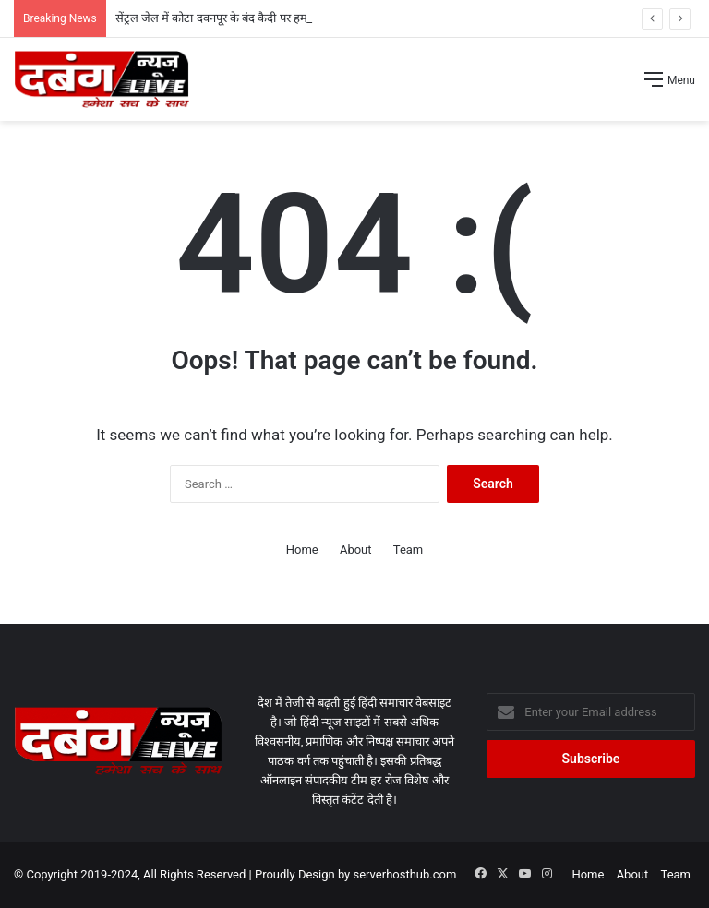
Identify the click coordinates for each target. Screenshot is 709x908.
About (356, 549)
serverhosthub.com (405, 874)
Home (302, 549)
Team (408, 549)
